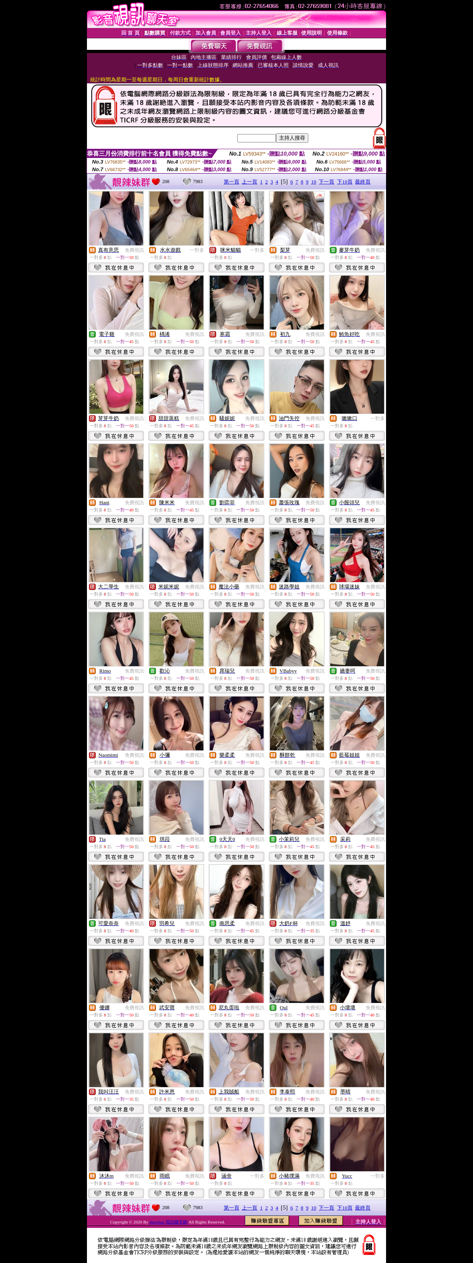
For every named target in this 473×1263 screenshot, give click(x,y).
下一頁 (326, 182)
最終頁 (363, 182)
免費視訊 (134, 250)
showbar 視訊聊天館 (169, 1222)
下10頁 (345, 182)
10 (313, 182)
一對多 (197, 250)
